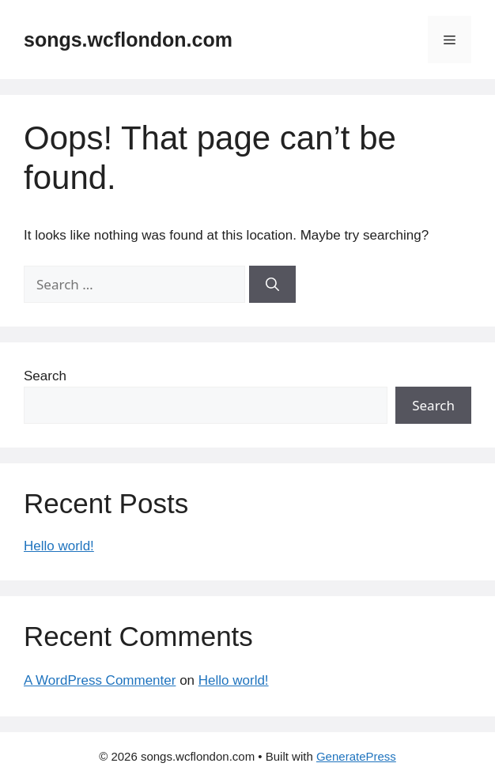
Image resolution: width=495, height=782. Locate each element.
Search (45, 375)
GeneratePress (356, 756)
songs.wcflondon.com (128, 39)
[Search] (272, 285)
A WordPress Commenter (100, 680)
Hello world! (59, 545)
